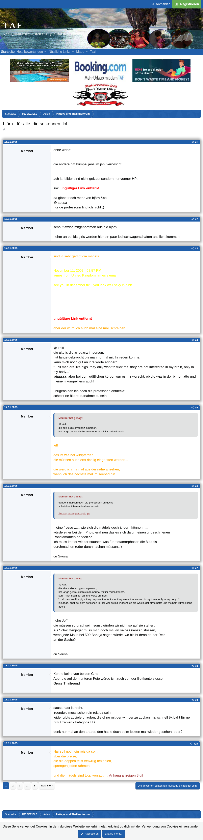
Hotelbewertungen (30, 51)
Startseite (8, 51)
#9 (196, 700)
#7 (196, 568)
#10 (196, 743)
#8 (196, 666)
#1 (196, 142)
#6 (196, 486)
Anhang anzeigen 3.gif (126, 775)
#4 (196, 340)
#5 (196, 407)
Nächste (46, 785)
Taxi (93, 51)
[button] (45, 52)
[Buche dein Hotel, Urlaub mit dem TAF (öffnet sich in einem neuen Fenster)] (100, 81)
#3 (196, 248)
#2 (196, 219)
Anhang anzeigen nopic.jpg (74, 513)
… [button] (27, 785)
